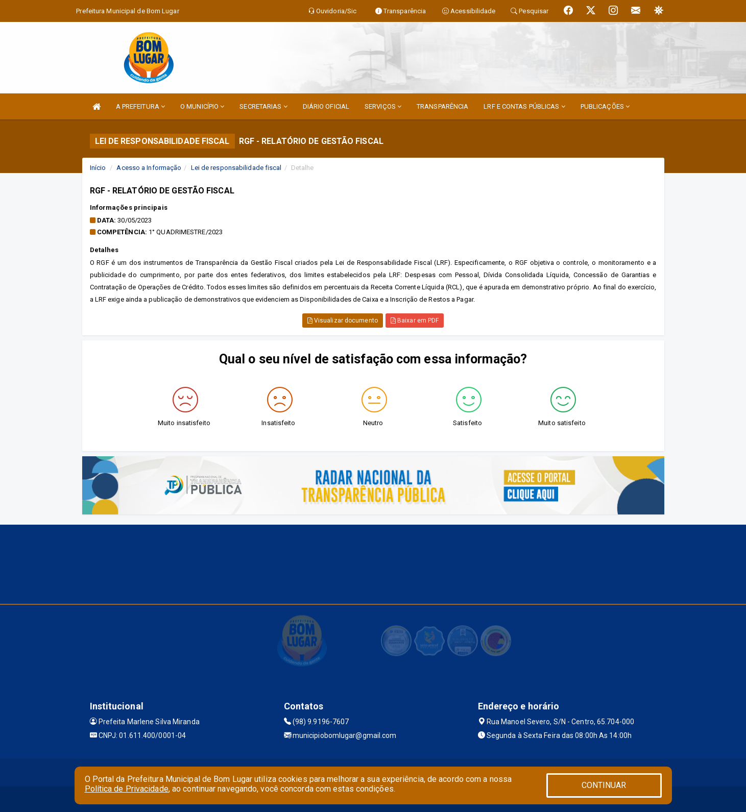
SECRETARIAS (263, 106)
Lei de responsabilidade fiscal (236, 167)
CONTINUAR (604, 785)
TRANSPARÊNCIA (442, 106)
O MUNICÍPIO (202, 106)
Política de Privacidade (127, 789)
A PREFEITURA (140, 106)
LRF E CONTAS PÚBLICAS (524, 106)
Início (98, 167)
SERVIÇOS (383, 106)
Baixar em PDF (415, 320)
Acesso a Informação (148, 167)
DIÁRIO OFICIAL (326, 106)
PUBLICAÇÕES (605, 106)
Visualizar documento (342, 320)
